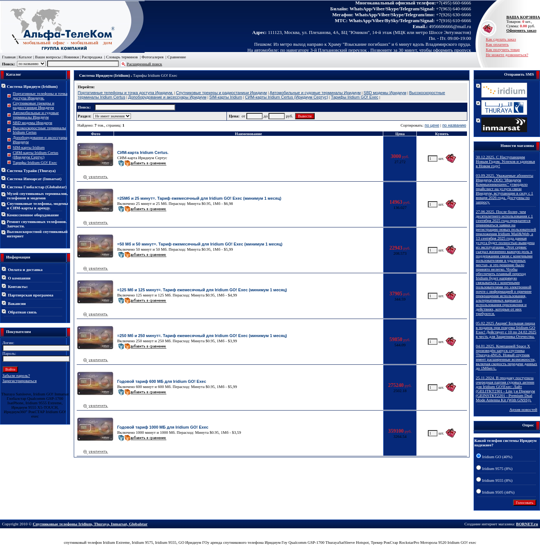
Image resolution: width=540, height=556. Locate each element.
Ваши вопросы (47, 57)
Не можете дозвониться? (507, 54)
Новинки (71, 57)
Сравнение (176, 57)
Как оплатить (497, 44)
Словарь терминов (122, 57)
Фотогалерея (153, 57)
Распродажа (92, 57)
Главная (9, 57)
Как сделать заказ (501, 39)
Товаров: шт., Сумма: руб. (521, 21)
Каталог (25, 57)
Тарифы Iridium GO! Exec (155, 75)
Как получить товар (503, 49)
